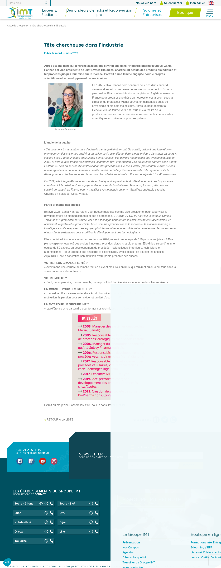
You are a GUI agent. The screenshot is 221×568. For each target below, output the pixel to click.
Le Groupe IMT (40, 566)
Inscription (188, 465)
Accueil (11, 25)
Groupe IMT (23, 25)
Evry (62, 513)
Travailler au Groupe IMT (65, 566)
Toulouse (21, 541)
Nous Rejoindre (146, 3)
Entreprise (164, 447)
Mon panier (195, 3)
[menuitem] (60, 15)
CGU (91, 566)
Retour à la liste (60, 419)
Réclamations (171, 566)
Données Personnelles (108, 566)
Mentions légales (190, 566)
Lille (62, 531)
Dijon (63, 522)
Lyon (18, 513)
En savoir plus (188, 540)
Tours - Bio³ (67, 503)
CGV (83, 566)
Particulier (143, 447)
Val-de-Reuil (23, 522)
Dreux (19, 531)
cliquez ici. (119, 405)
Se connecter (171, 3)
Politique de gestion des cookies (142, 566)
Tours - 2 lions (24, 503)
